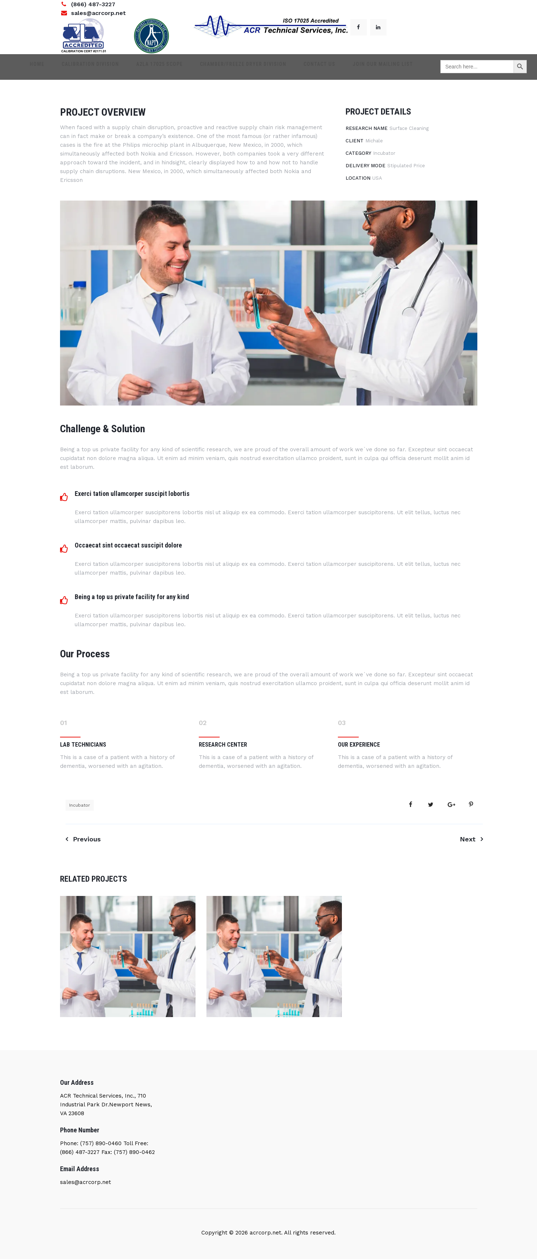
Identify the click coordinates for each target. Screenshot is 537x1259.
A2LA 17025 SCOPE (162, 67)
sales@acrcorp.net (98, 13)
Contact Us (309, 67)
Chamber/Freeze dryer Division (240, 67)
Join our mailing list (366, 67)
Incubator (79, 805)
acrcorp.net (264, 1232)
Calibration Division (100, 67)
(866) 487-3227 (93, 4)
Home (53, 67)
